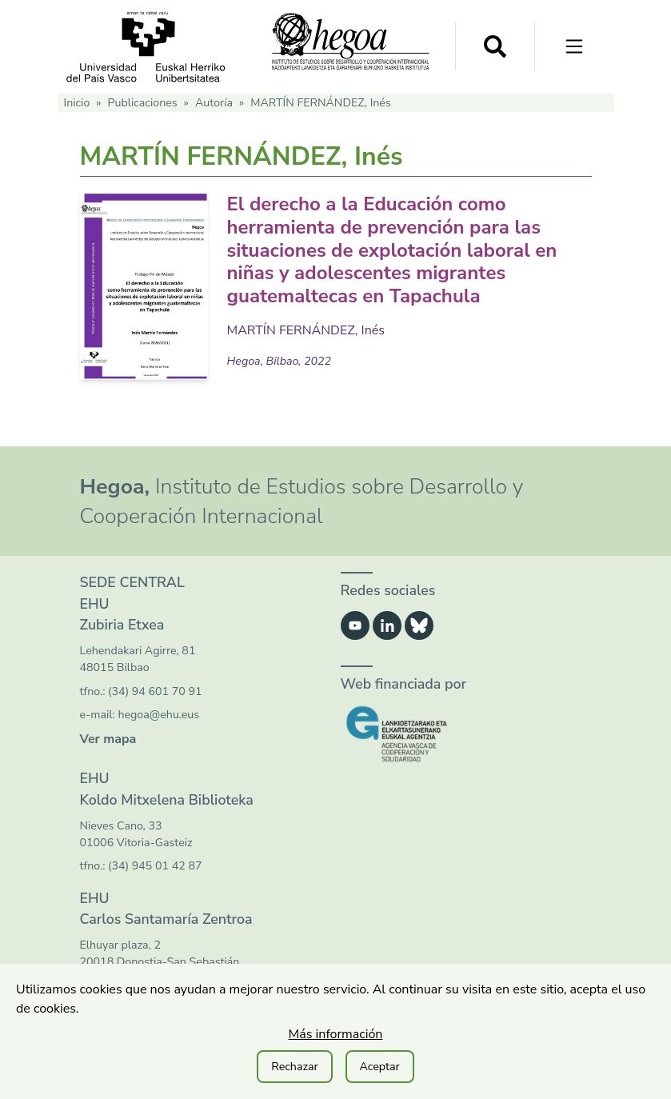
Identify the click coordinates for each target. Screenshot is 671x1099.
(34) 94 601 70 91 (155, 691)
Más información (336, 1034)
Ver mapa (108, 739)
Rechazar (294, 1066)
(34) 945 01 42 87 (155, 865)
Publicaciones (143, 102)
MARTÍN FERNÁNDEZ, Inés (306, 330)
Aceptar (380, 1066)
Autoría (214, 102)
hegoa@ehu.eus (158, 714)
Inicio (77, 102)
